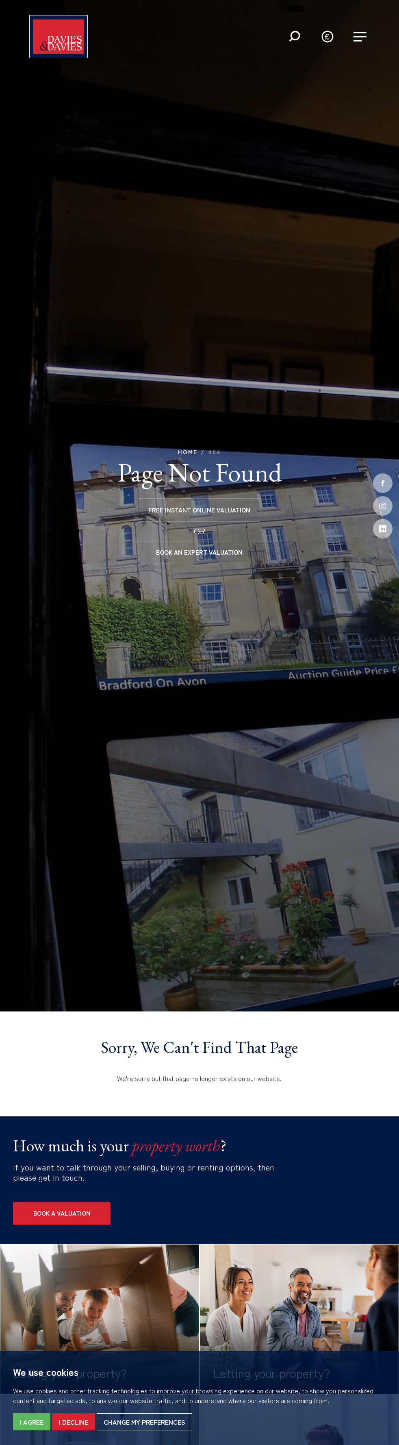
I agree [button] (31, 1422)
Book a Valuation (62, 1213)
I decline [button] (73, 1422)
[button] (295, 36)
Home (187, 452)
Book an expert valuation (199, 552)
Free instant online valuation (199, 510)
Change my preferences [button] (144, 1422)
